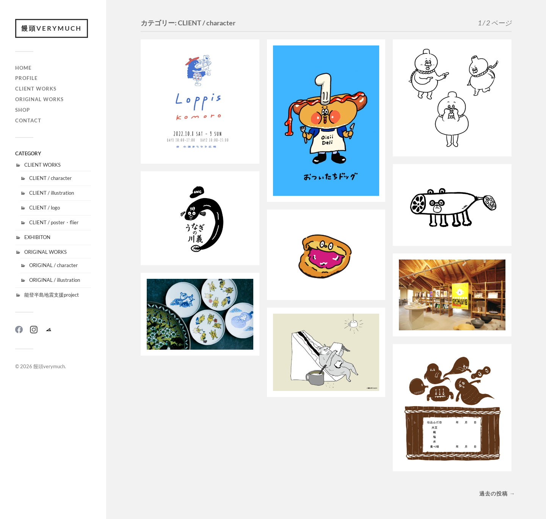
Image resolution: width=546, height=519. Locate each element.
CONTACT (28, 120)
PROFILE (26, 78)
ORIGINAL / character (53, 265)
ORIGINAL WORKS (39, 99)
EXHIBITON (37, 237)
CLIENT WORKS (35, 89)
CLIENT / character (50, 178)
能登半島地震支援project (51, 295)
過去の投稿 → (497, 493)
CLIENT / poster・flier (53, 222)
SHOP (22, 110)
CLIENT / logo (44, 208)
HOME (23, 68)
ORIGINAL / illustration (54, 280)
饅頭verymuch (51, 28)
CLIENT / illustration (51, 193)
